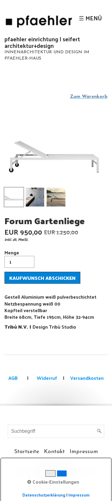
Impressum (84, 452)
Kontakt (54, 452)
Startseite (26, 452)
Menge (19, 258)
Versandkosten (87, 378)
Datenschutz (56, 463)
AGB (13, 378)
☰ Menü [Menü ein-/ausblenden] (90, 18)
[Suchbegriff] (56, 431)
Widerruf (46, 378)
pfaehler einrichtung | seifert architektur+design (42, 42)
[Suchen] (99, 431)
